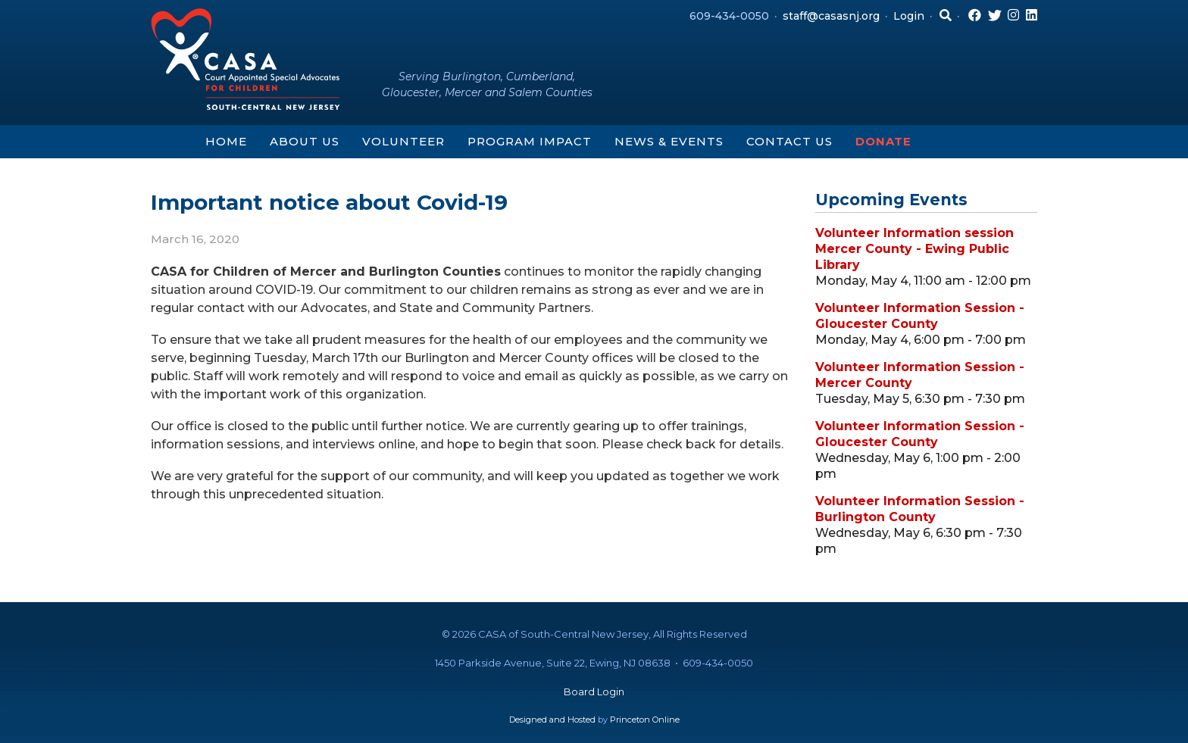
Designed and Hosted (552, 719)
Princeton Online (645, 719)
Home (226, 141)
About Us (304, 141)
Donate (883, 141)
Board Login (594, 691)
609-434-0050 (729, 16)
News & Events (669, 141)
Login (908, 16)
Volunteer (403, 141)
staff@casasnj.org (831, 16)
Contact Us (789, 141)
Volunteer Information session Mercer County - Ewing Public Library (914, 249)
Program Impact (529, 141)
